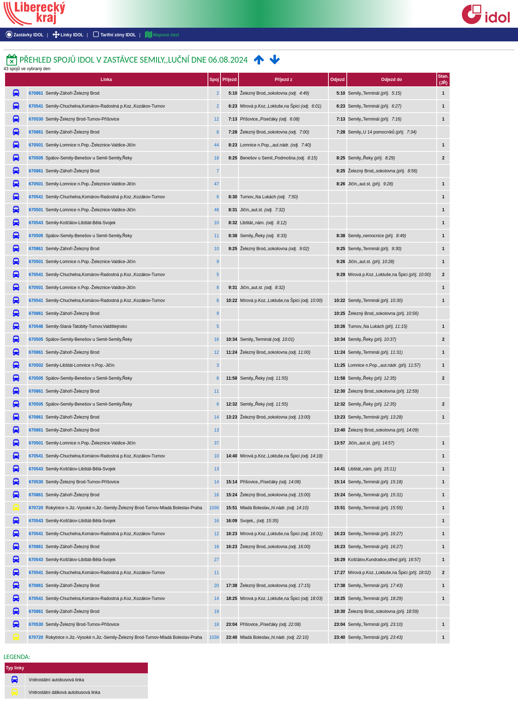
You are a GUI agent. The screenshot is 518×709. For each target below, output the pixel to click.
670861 (36, 93)
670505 (36, 158)
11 (216, 235)
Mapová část (161, 34)
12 (216, 119)
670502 (36, 365)
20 (216, 585)
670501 (36, 145)
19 (216, 611)
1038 (214, 637)
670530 (36, 119)
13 (216, 430)
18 (216, 158)
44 (216, 145)
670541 (36, 106)
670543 (36, 222)
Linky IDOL (67, 34)
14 (216, 417)
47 (216, 183)
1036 (214, 507)
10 (216, 222)
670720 (36, 507)
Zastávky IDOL (24, 34)
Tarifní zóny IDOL (113, 34)
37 (216, 443)
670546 (36, 326)
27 (216, 559)
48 (216, 209)
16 (216, 339)
